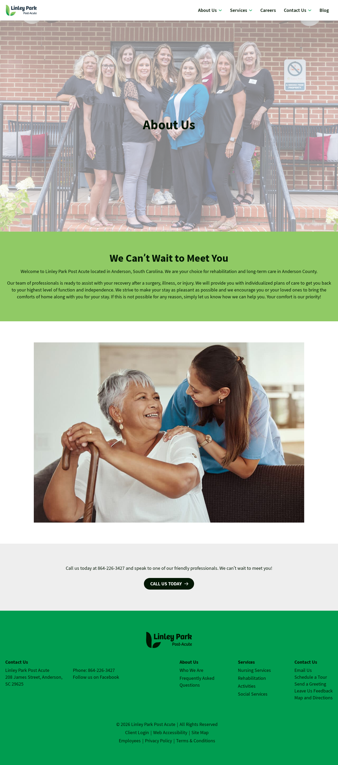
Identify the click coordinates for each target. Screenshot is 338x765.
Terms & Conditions (195, 741)
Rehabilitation (252, 678)
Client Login (137, 732)
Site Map (200, 732)
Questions (190, 685)
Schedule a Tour (310, 677)
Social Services (252, 694)
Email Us (303, 670)
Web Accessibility (170, 732)
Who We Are (191, 670)
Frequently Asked (197, 678)
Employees (130, 741)
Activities (247, 686)
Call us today (166, 584)
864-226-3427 (101, 670)
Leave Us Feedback (313, 691)
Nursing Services (254, 670)
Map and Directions (313, 698)
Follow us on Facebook (96, 677)
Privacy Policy (158, 741)
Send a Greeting (310, 684)
